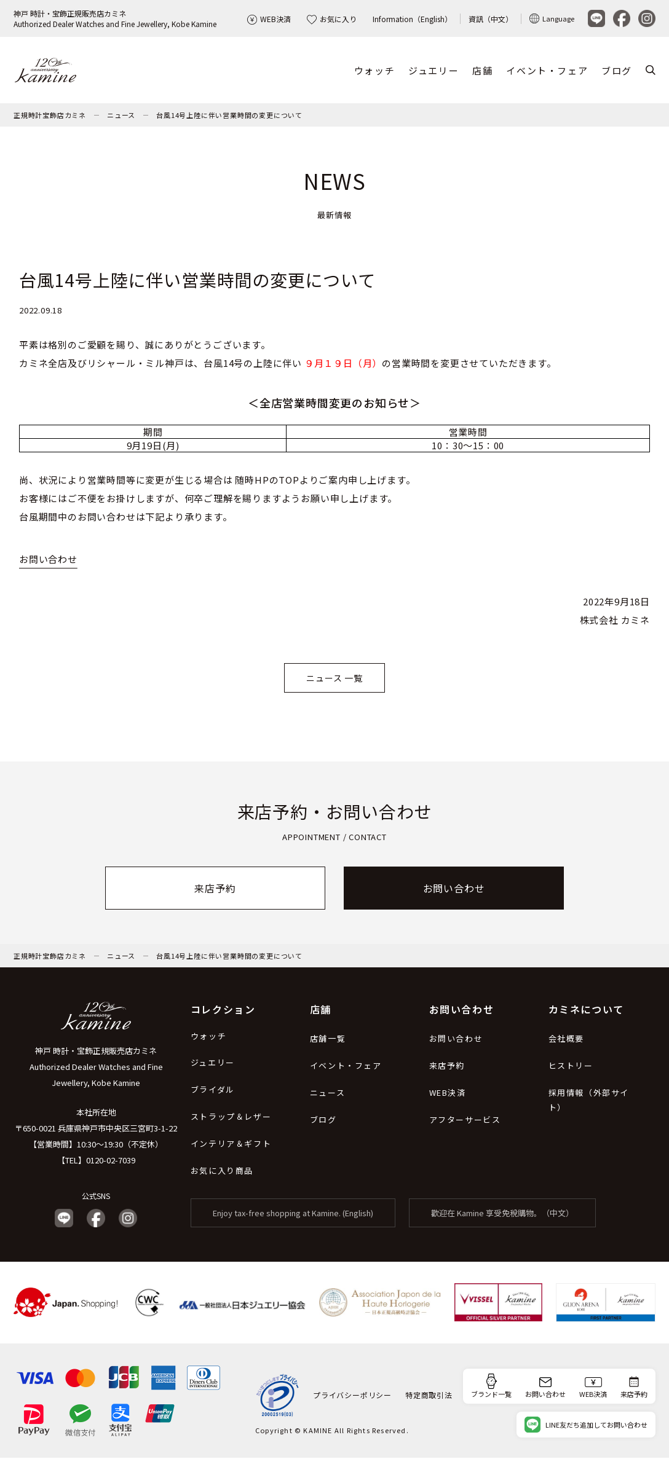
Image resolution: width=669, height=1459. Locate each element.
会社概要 (566, 1039)
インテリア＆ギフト (231, 1144)
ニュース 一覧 (334, 680)
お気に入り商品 (222, 1172)
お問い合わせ (48, 560)
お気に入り (332, 19)
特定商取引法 (429, 1396)
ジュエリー (433, 71)
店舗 (482, 71)
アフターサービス (465, 1121)
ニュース (121, 116)
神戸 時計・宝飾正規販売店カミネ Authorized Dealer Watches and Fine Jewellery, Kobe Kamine (96, 1068)
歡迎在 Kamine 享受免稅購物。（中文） (502, 1214)
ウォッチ (374, 71)
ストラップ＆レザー (231, 1117)
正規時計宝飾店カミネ (50, 116)
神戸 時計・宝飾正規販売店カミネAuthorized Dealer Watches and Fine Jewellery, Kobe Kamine (115, 18)
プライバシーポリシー (352, 1396)
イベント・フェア (547, 71)
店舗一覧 (328, 1039)
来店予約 (215, 889)
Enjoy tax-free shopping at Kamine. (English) (293, 1214)
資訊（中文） (491, 19)
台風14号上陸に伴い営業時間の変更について (229, 116)
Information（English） (412, 19)
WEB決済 (269, 19)
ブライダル (213, 1090)
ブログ (616, 71)
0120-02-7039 (110, 1161)
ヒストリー (570, 1066)
